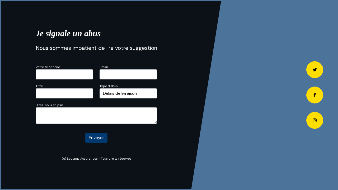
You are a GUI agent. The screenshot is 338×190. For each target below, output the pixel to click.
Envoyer (96, 137)
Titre (39, 86)
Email (104, 67)
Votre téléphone (48, 67)
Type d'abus (109, 86)
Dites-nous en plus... (50, 105)
